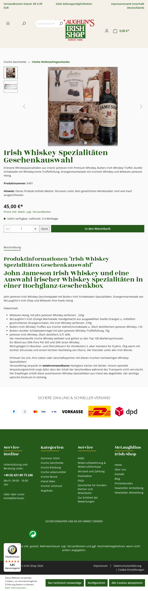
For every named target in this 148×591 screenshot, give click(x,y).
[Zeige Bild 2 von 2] (85, 142)
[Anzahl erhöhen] (35, 229)
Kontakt (119, 474)
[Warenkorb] (121, 31)
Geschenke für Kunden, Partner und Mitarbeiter (92, 489)
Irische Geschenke (52, 463)
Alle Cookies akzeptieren (127, 583)
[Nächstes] (141, 107)
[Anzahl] (21, 229)
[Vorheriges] (24, 107)
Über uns (120, 469)
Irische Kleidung (51, 467)
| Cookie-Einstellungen (130, 569)
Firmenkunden (124, 483)
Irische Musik (49, 476)
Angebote (47, 490)
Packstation (85, 476)
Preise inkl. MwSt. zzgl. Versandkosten (27, 212)
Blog (117, 478)
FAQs (81, 480)
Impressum (101, 566)
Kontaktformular (14, 498)
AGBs (81, 458)
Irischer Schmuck (51, 486)
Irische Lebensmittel (53, 472)
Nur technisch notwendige (65, 583)
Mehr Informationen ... (16, 587)
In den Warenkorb (97, 229)
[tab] (12, 247)
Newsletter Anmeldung (129, 488)
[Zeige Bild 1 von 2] (80, 142)
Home (118, 465)
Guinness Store (50, 458)
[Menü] (8, 23)
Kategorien (52, 447)
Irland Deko (48, 481)
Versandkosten (76, 546)
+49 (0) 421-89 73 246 (18, 475)
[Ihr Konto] (106, 30)
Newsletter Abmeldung (129, 492)
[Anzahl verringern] (7, 229)
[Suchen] (24, 23)
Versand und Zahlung (91, 471)
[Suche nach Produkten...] (46, 23)
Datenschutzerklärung (127, 566)
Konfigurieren (96, 583)
